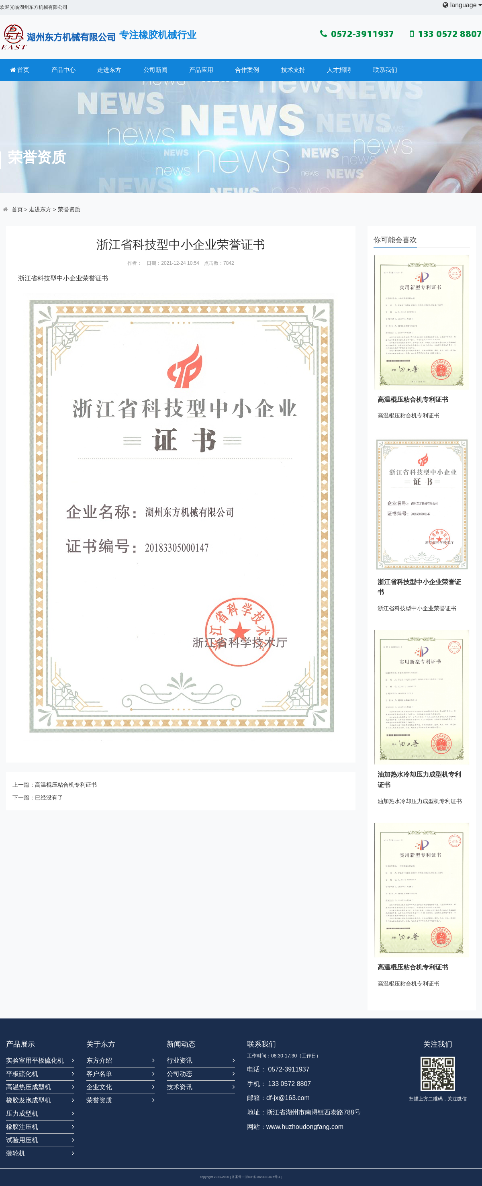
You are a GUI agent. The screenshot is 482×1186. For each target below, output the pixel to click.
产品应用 (201, 69)
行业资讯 (179, 1060)
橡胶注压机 (22, 1126)
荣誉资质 (69, 210)
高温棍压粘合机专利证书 (413, 399)
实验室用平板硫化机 (35, 1060)
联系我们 (385, 69)
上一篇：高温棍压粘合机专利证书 (54, 784)
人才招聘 (339, 69)
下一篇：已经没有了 (37, 797)
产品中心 (63, 69)
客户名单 (99, 1073)
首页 (19, 70)
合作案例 (247, 69)
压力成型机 (22, 1113)
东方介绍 (99, 1060)
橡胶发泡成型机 (28, 1100)
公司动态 (179, 1073)
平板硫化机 (22, 1073)
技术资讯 (179, 1087)
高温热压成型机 (28, 1087)
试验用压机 (22, 1140)
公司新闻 (155, 69)
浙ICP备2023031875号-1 (262, 1177)
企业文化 (99, 1087)
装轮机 (15, 1153)
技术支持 (293, 69)
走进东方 (109, 69)
